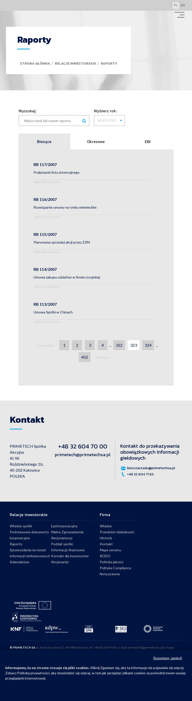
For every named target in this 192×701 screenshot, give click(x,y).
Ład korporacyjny (64, 526)
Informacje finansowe (68, 550)
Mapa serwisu (110, 550)
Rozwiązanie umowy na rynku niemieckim (65, 207)
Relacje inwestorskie (75, 63)
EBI (147, 141)
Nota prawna (110, 574)
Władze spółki (21, 526)
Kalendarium (19, 562)
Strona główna (35, 63)
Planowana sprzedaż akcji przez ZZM (62, 242)
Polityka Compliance (115, 568)
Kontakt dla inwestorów (70, 556)
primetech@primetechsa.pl (82, 454)
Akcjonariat (60, 562)
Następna (103, 357)
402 (84, 357)
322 (119, 345)
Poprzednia (45, 345)
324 (148, 345)
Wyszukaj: (27, 111)
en (183, 5)
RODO (105, 556)
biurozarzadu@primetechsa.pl (147, 468)
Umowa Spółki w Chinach (53, 312)
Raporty (109, 63)
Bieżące (44, 141)
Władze (106, 526)
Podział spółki (62, 544)
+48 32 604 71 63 (137, 474)
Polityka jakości (111, 562)
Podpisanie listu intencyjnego (57, 172)
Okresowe (96, 141)
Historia (106, 538)
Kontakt (106, 544)
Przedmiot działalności (117, 532)
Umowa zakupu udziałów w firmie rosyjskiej (67, 277)
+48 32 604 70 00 (82, 446)
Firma (105, 515)
